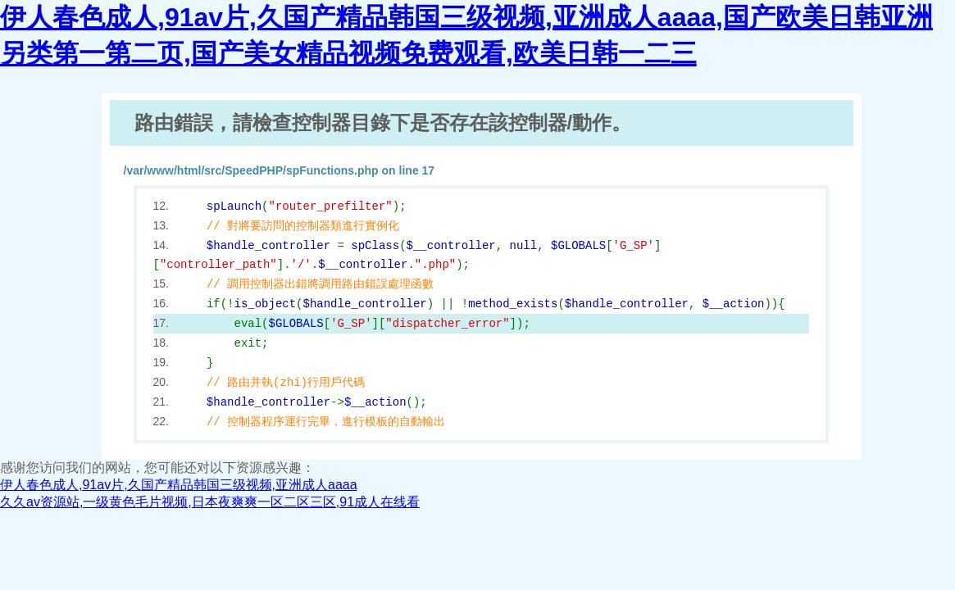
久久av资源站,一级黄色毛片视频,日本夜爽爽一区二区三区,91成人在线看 (210, 502)
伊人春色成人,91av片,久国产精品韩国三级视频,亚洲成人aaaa (178, 485)
